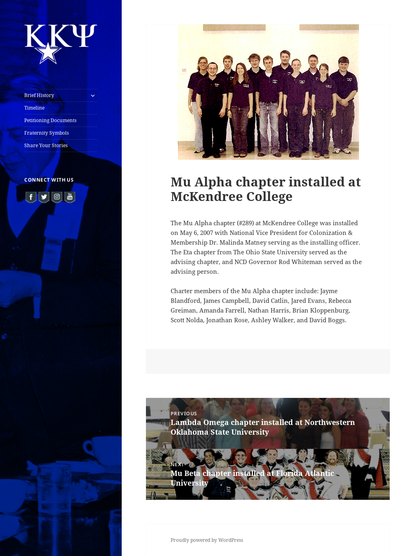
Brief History (39, 95)
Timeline (34, 107)
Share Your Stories (46, 145)
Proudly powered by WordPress (207, 540)
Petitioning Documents (50, 120)
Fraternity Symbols (46, 132)
